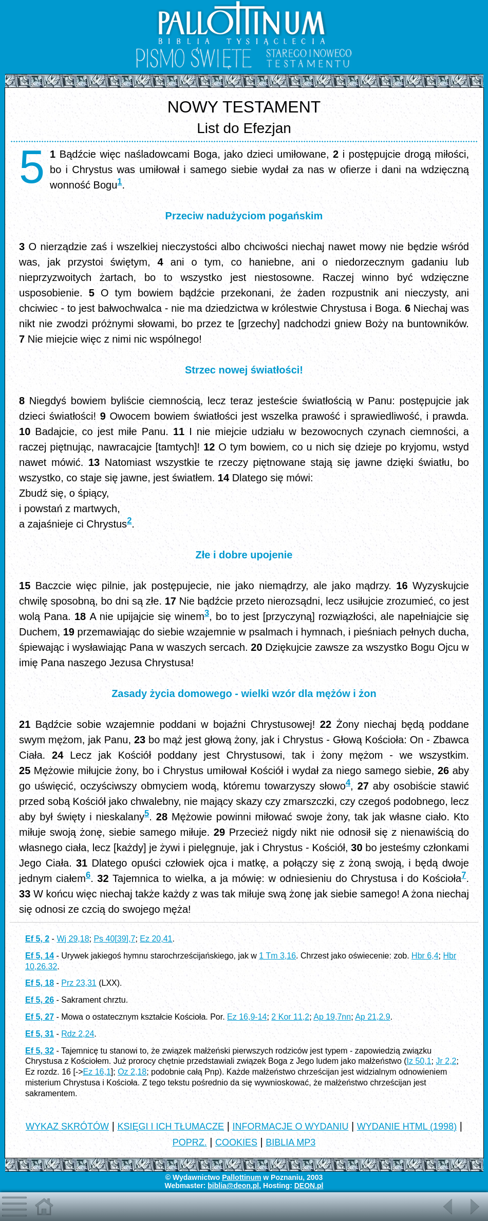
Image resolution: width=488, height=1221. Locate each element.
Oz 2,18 (132, 1071)
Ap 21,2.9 (372, 1016)
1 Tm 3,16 (277, 955)
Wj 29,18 (73, 938)
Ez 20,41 (156, 938)
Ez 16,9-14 (247, 1016)
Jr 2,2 (446, 1061)
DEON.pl (309, 1185)
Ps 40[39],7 (114, 938)
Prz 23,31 (78, 983)
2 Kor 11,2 (290, 1016)
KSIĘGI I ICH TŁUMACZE (170, 1126)
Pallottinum (241, 1177)
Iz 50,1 (419, 1061)
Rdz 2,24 (77, 1033)
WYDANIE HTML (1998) (407, 1126)
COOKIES (236, 1142)
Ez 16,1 (97, 1071)
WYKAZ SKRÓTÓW (67, 1126)
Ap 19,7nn (332, 1016)
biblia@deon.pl (233, 1185)
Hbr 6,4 (424, 955)
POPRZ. (190, 1142)
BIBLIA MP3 (290, 1142)
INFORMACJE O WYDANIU (290, 1126)
